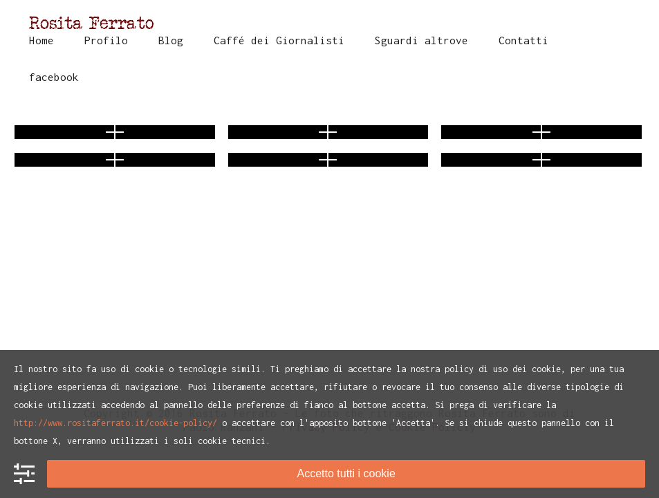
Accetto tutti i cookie (346, 473)
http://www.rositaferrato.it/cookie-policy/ (115, 423)
